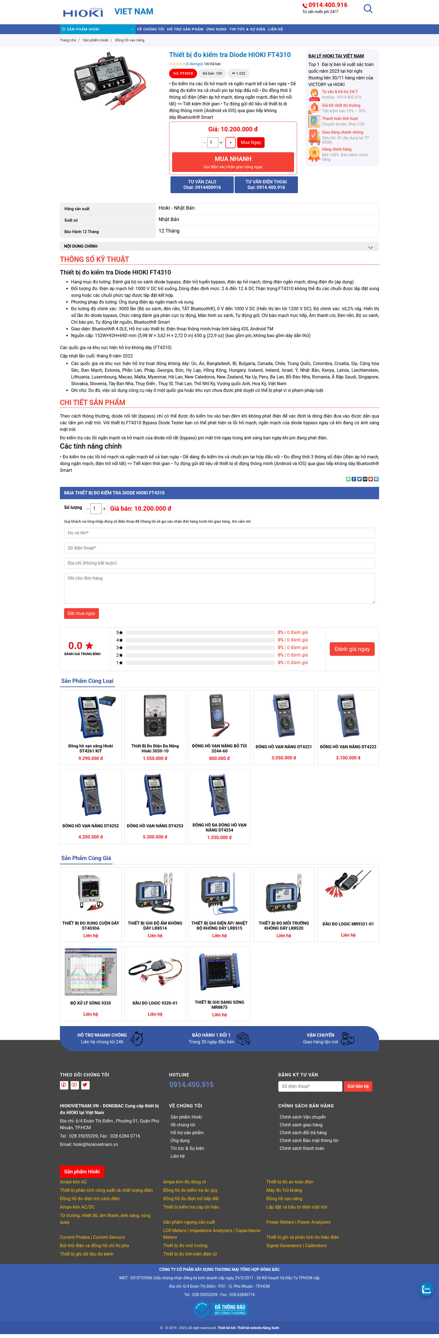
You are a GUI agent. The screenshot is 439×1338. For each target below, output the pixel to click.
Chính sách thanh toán (302, 1152)
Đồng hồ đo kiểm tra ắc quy (190, 1194)
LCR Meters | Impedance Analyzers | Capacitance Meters (211, 1238)
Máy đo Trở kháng (284, 1194)
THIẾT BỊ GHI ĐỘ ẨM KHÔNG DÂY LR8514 (155, 930)
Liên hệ (324, 31)
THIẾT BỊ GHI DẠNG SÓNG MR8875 (219, 1009)
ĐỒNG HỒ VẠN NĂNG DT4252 (90, 829)
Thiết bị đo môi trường (185, 1249)
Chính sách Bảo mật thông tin (309, 1144)
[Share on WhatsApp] (348, 483)
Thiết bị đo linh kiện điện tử (190, 1258)
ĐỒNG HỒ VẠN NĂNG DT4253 (155, 829)
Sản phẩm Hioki (86, 31)
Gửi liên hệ (358, 1090)
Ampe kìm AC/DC (77, 1211)
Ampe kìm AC (73, 1185)
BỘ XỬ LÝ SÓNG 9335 (90, 1007)
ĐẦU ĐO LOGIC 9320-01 (155, 1007)
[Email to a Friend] (365, 483)
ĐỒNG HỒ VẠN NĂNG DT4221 (284, 750)
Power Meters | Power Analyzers (299, 1226)
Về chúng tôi (156, 31)
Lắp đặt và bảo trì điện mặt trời (297, 1211)
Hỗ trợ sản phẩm (202, 31)
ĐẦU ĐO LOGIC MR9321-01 (348, 927)
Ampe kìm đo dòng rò (184, 1185)
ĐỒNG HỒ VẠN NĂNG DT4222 (348, 750)
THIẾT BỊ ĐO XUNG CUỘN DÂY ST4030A (90, 930)
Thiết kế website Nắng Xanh (258, 1332)
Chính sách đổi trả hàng (303, 1136)
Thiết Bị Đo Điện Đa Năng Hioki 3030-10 (155, 752)
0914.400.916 (328, 5)
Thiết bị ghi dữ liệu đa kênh (86, 1258)
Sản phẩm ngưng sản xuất (189, 1226)
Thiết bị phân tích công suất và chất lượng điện (106, 1194)
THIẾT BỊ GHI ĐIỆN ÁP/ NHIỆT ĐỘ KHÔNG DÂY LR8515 (219, 930)
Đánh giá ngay (352, 653)
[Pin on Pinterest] (370, 483)
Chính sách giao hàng (301, 1128)
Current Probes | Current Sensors (92, 1241)
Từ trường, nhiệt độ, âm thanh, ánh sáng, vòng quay (105, 1223)
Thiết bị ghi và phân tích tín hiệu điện (303, 1241)
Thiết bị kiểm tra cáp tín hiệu (191, 1211)
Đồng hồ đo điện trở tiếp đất (191, 1202)
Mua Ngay (251, 146)
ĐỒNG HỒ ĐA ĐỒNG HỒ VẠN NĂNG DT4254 (220, 832)
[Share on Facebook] (354, 483)
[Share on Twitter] (359, 483)
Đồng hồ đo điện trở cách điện (90, 1202)
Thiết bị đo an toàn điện (290, 1185)
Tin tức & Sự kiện (285, 31)
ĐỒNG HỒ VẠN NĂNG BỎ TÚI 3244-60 (219, 752)
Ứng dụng (243, 31)
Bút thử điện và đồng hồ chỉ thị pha (94, 1249)
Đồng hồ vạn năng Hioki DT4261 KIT (90, 752)
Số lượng (73, 511)
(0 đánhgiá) (194, 68)
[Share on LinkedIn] (376, 483)
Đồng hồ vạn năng (284, 1202)
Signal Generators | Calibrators (297, 1249)
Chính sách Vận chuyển (303, 1121)
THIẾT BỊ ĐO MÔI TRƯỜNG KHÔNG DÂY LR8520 (284, 930)
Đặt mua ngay (81, 617)
